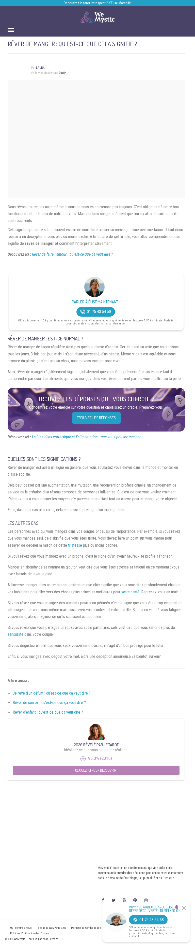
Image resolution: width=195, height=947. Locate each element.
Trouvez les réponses (96, 417)
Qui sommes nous (21, 927)
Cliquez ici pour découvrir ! (96, 770)
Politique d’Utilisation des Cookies (29, 933)
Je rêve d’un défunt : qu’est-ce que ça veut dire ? (52, 693)
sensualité (15, 634)
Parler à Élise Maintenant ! (96, 302)
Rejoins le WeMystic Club (51, 927)
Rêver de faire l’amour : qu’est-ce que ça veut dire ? (72, 254)
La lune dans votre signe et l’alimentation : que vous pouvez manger (86, 437)
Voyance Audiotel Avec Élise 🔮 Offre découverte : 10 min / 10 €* (154, 908)
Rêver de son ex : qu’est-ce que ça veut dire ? (49, 702)
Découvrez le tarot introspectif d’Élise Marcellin (98, 3)
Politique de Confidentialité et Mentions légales (98, 927)
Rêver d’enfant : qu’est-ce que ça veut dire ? (48, 712)
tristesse (75, 545)
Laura (40, 68)
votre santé (130, 592)
